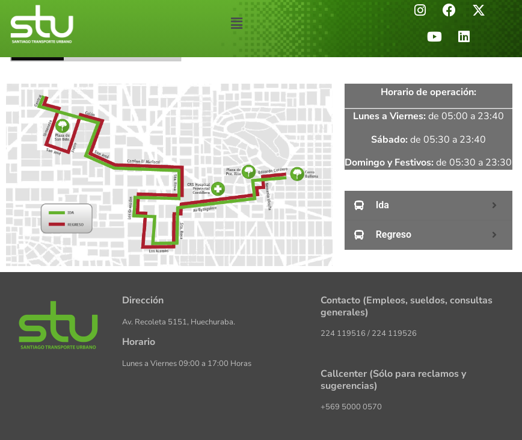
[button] (236, 23)
